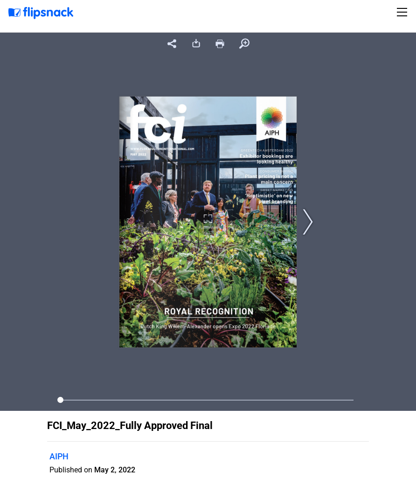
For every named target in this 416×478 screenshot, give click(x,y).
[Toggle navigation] (403, 12)
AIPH (59, 456)
